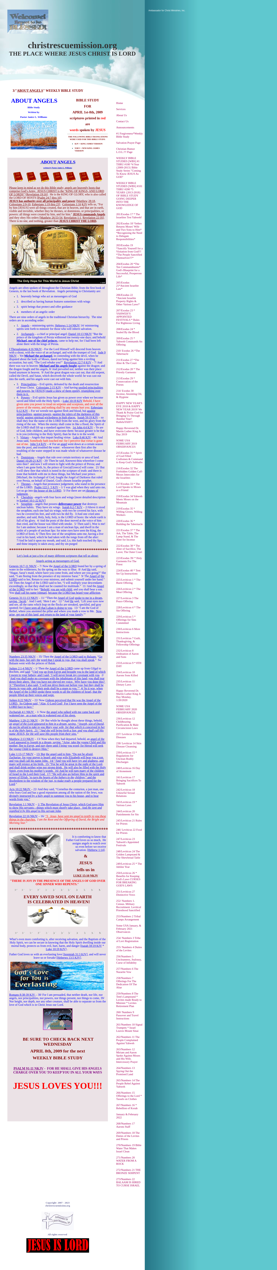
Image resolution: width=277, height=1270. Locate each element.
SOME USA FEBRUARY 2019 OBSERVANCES (126, 443)
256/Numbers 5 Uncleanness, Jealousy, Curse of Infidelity (129, 959)
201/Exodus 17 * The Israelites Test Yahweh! (129, 216)
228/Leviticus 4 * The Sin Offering (128, 609)
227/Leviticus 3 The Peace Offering (127, 600)
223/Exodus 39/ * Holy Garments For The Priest (129, 561)
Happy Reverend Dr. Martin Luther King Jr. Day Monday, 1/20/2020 (128, 695)
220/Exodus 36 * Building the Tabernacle (129, 522)
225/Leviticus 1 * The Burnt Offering (128, 581)
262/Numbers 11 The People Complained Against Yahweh (128, 1040)
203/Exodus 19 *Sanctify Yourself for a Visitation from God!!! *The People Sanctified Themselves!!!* (129, 251)
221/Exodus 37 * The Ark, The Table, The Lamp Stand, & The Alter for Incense (128, 535)
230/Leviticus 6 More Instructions (128, 631)
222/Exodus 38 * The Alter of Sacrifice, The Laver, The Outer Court (129, 548)
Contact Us (122, 121)
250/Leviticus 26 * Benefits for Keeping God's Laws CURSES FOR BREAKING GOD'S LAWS (128, 879)
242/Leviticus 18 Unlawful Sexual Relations (125, 792)
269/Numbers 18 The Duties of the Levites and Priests (128, 1136)
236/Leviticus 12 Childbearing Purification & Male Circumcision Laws (127, 723)
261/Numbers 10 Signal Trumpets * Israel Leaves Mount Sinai (129, 1027)
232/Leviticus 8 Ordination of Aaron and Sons (127, 653)
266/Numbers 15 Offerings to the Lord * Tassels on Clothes (129, 1095)
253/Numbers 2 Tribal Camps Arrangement (128, 918)
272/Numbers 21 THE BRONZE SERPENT (128, 1171)
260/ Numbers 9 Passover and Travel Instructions (127, 1015)
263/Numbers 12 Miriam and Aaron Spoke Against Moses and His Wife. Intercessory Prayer (128, 1055)
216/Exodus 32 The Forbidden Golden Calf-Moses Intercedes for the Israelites (129, 473)
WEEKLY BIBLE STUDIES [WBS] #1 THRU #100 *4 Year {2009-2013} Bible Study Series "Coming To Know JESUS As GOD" (128, 167)
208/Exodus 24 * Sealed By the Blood (127, 331)
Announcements (125, 127)
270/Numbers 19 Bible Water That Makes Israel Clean (128, 1148)
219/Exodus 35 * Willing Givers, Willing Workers (129, 511)
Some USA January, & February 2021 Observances (128, 928)
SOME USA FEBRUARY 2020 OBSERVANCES (126, 709)
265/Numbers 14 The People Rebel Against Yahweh (128, 1083)
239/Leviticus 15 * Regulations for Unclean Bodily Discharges (126, 757)
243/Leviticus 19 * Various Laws (126, 804)
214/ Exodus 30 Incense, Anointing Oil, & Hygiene (129, 394)
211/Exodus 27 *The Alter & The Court (127, 361)
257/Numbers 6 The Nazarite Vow (127, 970)
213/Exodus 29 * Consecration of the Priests (127, 381)
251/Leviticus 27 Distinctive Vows (125, 893)
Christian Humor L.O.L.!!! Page (125, 150)
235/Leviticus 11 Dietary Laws (125, 683)
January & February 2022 (127, 1116)
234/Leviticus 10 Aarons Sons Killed (127, 674)
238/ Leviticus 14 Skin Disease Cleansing (128, 745)
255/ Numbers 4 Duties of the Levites (129, 949)
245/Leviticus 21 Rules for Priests (129, 822)
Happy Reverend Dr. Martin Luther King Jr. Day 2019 (128, 431)
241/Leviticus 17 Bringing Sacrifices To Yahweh (128, 780)
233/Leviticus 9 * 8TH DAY (128, 665)
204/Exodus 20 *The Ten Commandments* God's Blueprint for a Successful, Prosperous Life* (129, 270)
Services (121, 109)
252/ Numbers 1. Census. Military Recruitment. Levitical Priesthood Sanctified (128, 905)
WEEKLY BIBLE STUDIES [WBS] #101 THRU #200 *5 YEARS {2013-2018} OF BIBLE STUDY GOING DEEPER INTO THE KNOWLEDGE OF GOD (129, 196)
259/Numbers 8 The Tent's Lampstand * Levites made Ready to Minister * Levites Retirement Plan (129, 1000)
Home (119, 103)
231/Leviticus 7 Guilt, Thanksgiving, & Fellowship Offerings (128, 641)
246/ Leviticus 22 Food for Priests (129, 831)
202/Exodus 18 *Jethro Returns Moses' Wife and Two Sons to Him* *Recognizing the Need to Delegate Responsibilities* (129, 231)
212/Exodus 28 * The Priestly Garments (128, 371)
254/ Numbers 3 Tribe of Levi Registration (128, 939)
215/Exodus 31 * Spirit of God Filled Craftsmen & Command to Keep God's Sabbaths (129, 457)
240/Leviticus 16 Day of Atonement (128, 770)
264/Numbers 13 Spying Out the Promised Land (125, 1071)
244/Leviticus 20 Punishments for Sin (127, 813)
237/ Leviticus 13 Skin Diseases (128, 736)
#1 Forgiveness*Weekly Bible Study (129, 135)
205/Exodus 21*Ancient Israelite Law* (127, 285)
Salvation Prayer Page (128, 142)
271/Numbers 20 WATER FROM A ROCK (126, 1160)
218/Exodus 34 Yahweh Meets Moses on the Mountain (129, 499)
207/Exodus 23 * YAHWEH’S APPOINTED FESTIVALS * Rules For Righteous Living (128, 316)
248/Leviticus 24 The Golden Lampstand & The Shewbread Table (128, 854)
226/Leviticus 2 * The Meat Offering (128, 590)
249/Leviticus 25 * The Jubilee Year (129, 865)
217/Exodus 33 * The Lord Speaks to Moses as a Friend (128, 487)
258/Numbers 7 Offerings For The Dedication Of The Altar (126, 983)
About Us (121, 115)
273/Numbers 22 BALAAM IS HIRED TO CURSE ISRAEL (128, 1182)
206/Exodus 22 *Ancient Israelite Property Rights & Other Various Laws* (128, 299)
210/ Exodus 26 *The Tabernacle (128, 352)
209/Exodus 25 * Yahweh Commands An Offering (129, 341)
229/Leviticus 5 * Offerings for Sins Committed (126, 619)
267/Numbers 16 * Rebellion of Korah (127, 1107)
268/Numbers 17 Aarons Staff (125, 1125)
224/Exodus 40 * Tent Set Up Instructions (128, 572)
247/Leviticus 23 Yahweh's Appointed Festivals (127, 842)
